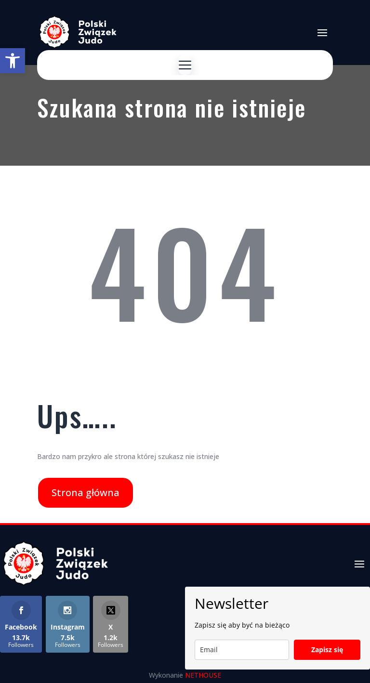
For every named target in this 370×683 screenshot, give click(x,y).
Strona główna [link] (85, 492)
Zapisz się (327, 649)
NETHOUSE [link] (203, 675)
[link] (12, 60)
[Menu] (185, 65)
